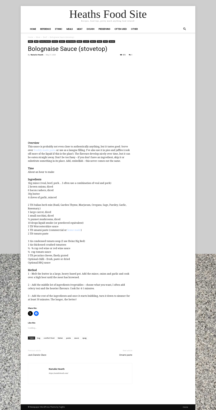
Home (33, 29)
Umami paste (125, 355)
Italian (62, 41)
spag (84, 338)
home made (74, 230)
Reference (45, 29)
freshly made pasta (45, 150)
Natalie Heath (37, 55)
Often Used (120, 29)
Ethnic (58, 29)
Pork (105, 41)
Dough (90, 29)
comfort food (49, 338)
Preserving (104, 29)
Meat (79, 29)
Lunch (86, 41)
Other (134, 29)
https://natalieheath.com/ (58, 373)
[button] (184, 29)
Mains (93, 41)
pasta (68, 338)
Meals (69, 29)
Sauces (112, 41)
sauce (76, 338)
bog (38, 338)
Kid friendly (71, 41)
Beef (45, 37)
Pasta (99, 41)
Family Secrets (45, 41)
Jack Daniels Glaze (37, 355)
